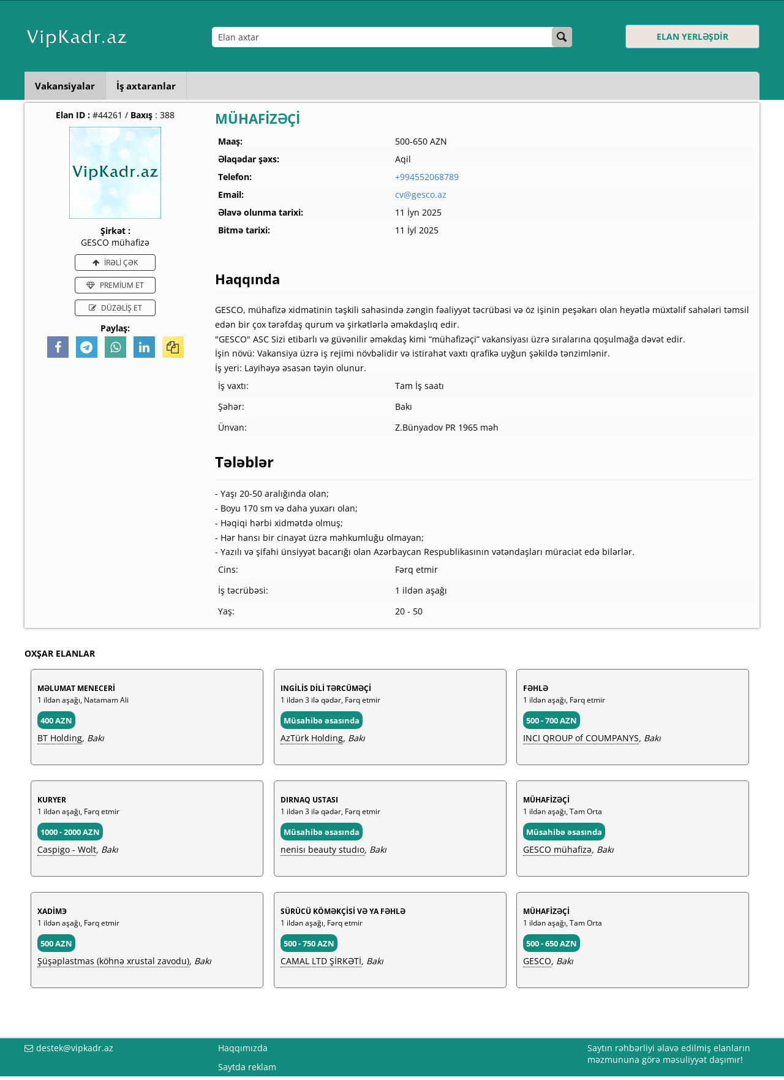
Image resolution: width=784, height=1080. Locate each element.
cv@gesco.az (421, 194)
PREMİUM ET (115, 285)
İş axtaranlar (151, 86)
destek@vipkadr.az (74, 1048)
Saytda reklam (247, 1067)
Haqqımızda (243, 1048)
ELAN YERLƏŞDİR (692, 36)
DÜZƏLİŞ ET (115, 308)
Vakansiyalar (67, 86)
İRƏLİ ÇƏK (115, 262)
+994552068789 (427, 177)
